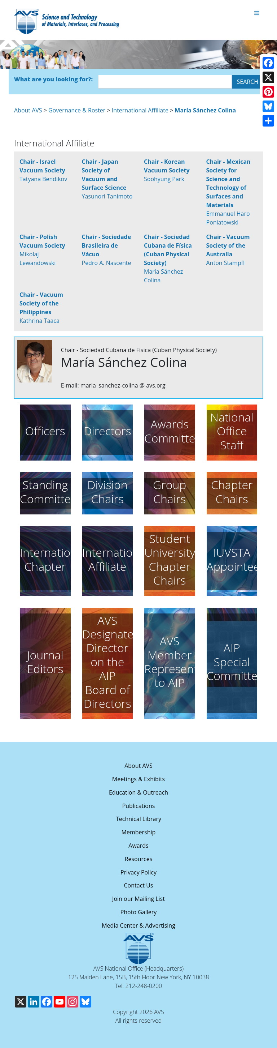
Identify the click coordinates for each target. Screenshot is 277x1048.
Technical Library (138, 819)
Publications (138, 806)
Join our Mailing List (138, 899)
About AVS (28, 110)
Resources (139, 859)
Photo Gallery (138, 912)
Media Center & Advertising (138, 925)
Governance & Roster (76, 110)
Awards (138, 846)
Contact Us (138, 885)
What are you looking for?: (53, 79)
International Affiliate (140, 110)
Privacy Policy (138, 872)
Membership (139, 832)
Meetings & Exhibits (138, 779)
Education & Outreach (138, 792)
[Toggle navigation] (257, 13)
